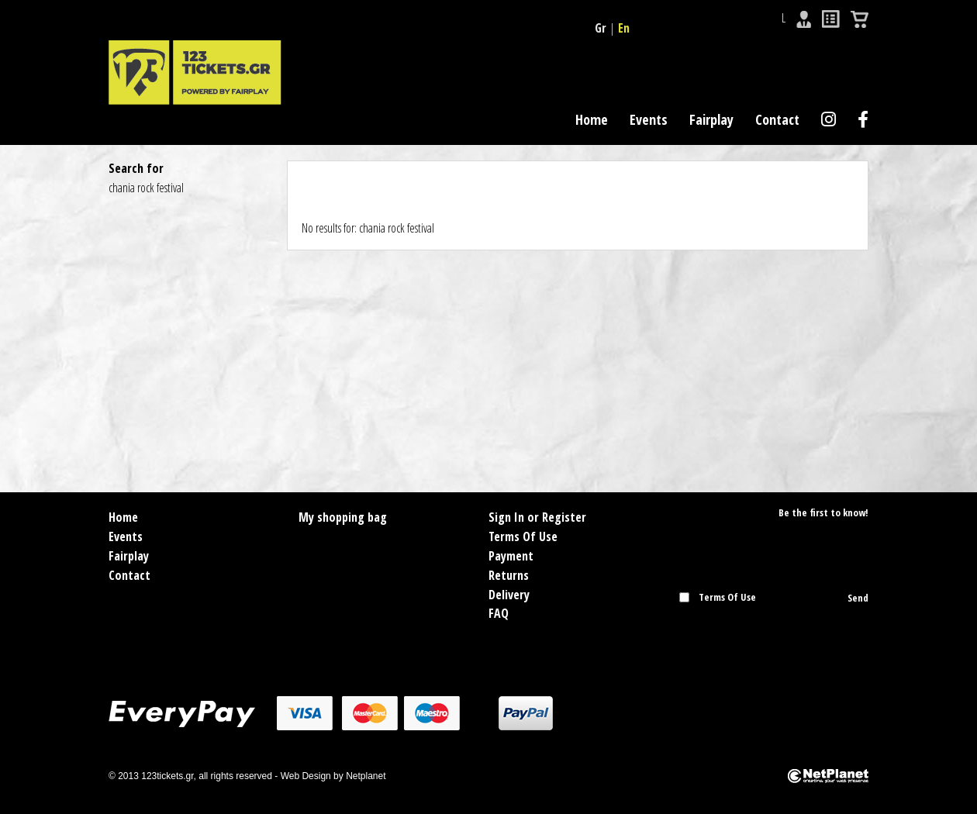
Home (591, 119)
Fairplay (711, 119)
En (624, 27)
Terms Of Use (523, 536)
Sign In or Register (537, 517)
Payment (510, 555)
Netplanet (365, 776)
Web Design (306, 776)
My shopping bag (343, 517)
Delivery (509, 594)
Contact (777, 119)
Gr (600, 27)
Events (649, 119)
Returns (508, 575)
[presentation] (770, 635)
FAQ (498, 613)
